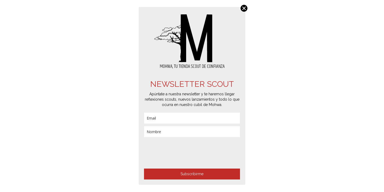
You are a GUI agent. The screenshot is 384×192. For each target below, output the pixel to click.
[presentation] (184, 152)
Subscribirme (192, 174)
